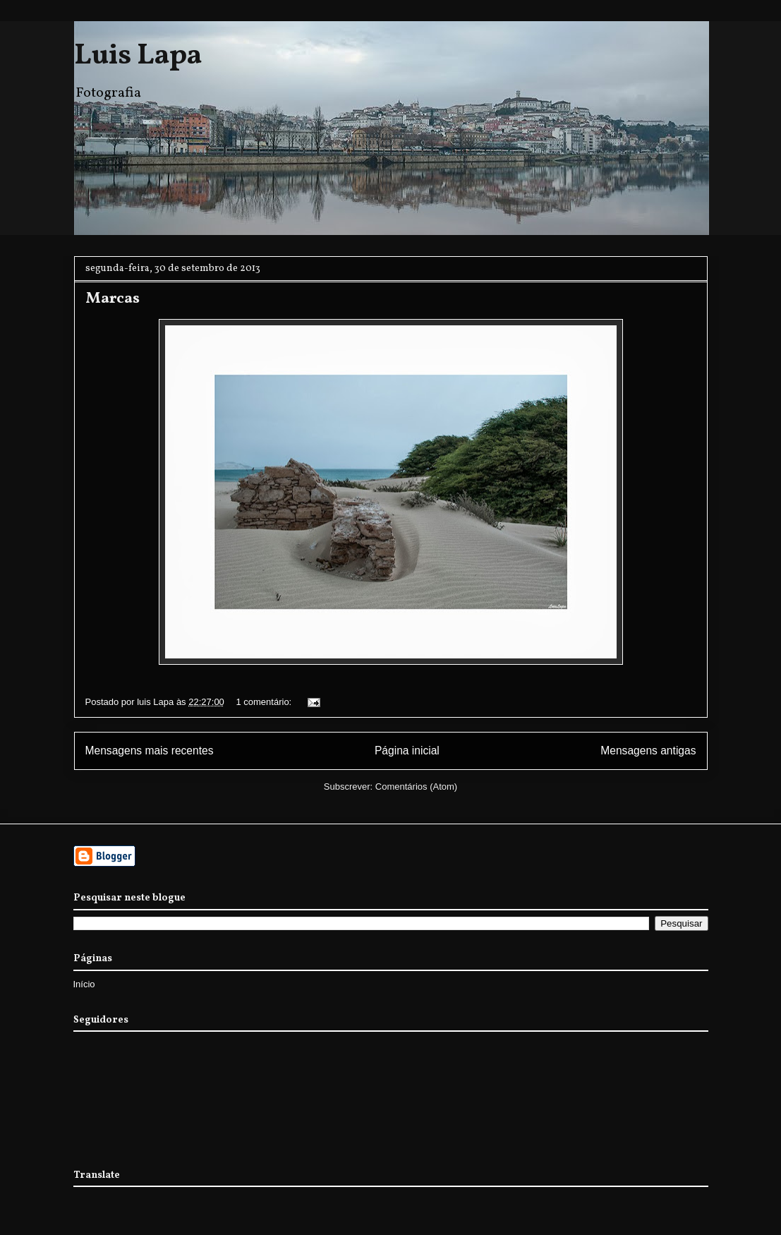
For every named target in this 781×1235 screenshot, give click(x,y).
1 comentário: (264, 702)
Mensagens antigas (648, 751)
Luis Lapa (138, 56)
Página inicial (407, 751)
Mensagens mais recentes (149, 751)
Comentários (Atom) (416, 786)
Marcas (112, 299)
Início (84, 984)
